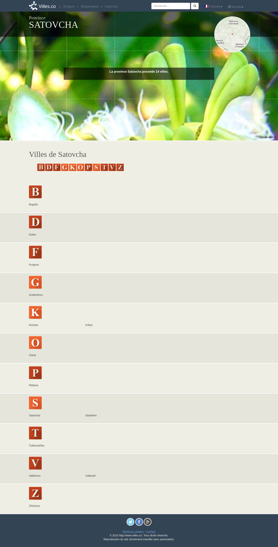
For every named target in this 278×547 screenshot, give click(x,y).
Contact (150, 531)
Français (213, 6)
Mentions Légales (133, 531)
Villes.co (47, 6)
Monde (235, 7)
